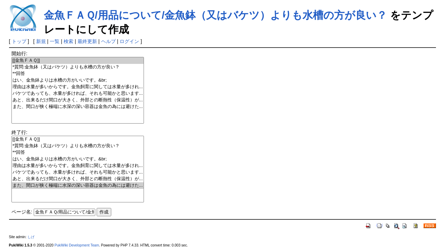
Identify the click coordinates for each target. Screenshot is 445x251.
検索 (68, 41)
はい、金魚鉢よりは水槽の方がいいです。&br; (78, 80)
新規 (41, 41)
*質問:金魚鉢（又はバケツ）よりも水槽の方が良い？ (78, 67)
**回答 (78, 73)
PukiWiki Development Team (77, 245)
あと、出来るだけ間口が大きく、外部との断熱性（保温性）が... (78, 100)
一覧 (54, 41)
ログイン (129, 41)
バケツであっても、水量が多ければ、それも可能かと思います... (78, 93)
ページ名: (21, 212)
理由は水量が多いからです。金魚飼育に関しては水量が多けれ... (78, 87)
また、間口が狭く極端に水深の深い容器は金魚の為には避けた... (78, 106)
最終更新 (87, 41)
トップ (19, 41)
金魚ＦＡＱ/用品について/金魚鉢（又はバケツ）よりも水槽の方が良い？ (215, 15)
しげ (30, 237)
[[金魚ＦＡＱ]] (78, 60)
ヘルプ (108, 41)
